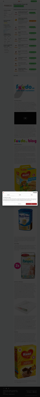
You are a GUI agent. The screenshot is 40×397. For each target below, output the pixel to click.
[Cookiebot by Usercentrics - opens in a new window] (33, 192)
